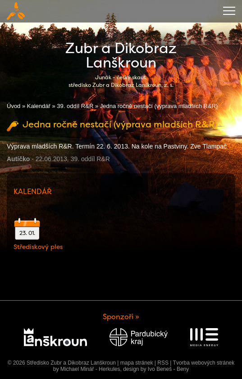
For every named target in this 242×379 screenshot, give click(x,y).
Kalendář (38, 106)
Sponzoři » (121, 316)
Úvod (13, 106)
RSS (163, 363)
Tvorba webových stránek (204, 363)
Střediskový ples (38, 247)
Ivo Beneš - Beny (168, 369)
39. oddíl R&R (75, 106)
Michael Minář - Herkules (90, 369)
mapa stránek (136, 363)
